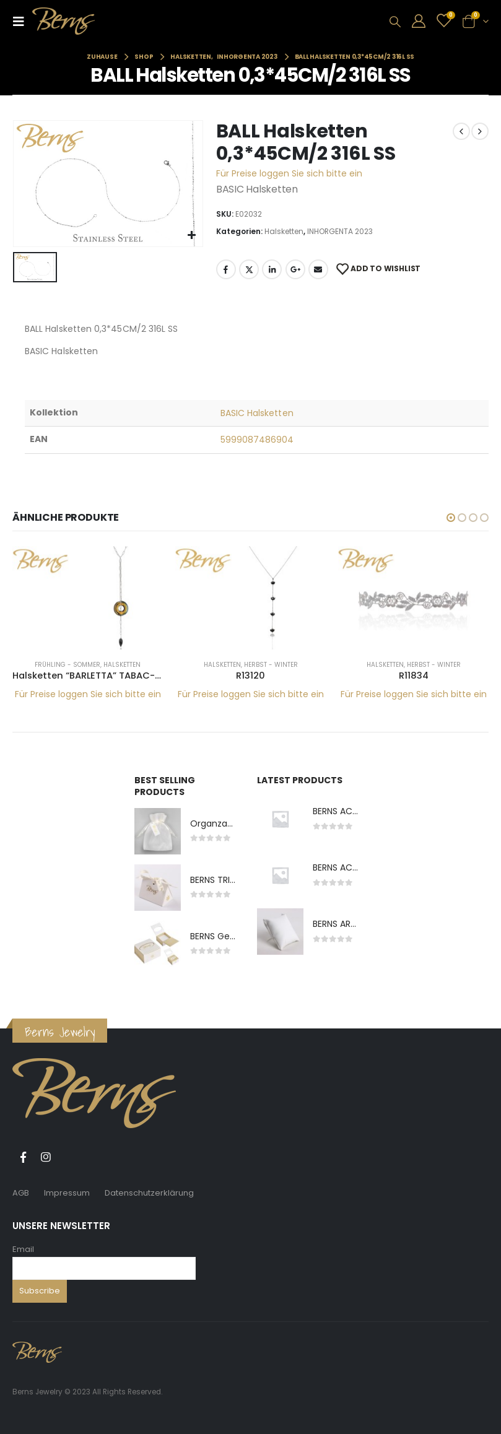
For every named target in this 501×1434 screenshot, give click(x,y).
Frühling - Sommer (67, 664)
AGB (20, 1193)
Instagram (46, 1158)
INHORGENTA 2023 (340, 231)
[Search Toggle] (395, 21)
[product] (87, 598)
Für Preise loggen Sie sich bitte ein (289, 173)
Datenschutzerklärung (149, 1193)
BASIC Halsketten (257, 413)
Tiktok (68, 1158)
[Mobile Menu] (22, 21)
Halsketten (283, 231)
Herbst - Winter (271, 664)
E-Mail (318, 269)
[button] (450, 517)
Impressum (67, 1193)
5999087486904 (257, 439)
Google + (295, 269)
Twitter (249, 269)
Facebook (226, 269)
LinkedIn (272, 269)
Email (23, 1249)
